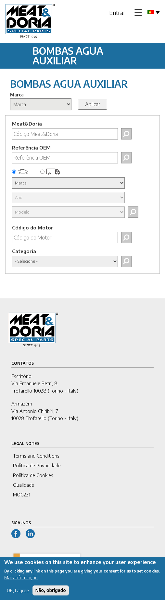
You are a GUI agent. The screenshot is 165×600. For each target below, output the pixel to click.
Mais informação (21, 582)
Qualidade (23, 485)
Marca (17, 94)
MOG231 (21, 494)
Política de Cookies (33, 475)
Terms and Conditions (36, 456)
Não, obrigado (50, 594)
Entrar (117, 12)
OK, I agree (18, 595)
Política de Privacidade (37, 465)
